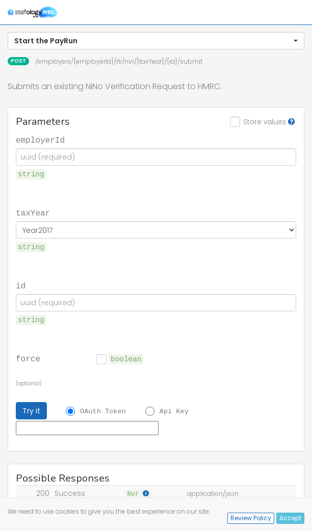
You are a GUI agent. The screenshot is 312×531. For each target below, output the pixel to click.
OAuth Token (103, 411)
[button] (156, 40)
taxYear (33, 212)
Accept (290, 518)
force (28, 358)
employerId (40, 139)
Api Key (174, 411)
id (20, 285)
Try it (31, 411)
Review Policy (250, 518)
